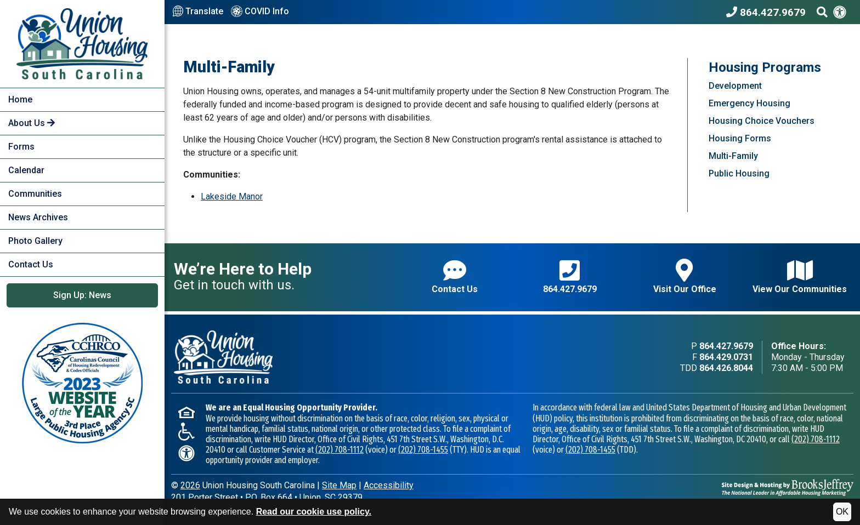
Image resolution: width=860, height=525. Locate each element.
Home (20, 99)
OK (842, 511)
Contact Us (30, 264)
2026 (190, 485)
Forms (21, 146)
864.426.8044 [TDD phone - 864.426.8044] (726, 368)
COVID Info (260, 12)
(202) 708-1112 (339, 449)
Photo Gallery (35, 241)
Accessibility (389, 485)
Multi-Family (733, 156)
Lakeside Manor (232, 196)
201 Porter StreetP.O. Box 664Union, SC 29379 (267, 497)
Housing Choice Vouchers (761, 121)
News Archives (38, 217)
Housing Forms (740, 138)
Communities (35, 194)
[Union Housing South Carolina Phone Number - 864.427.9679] (768, 12)
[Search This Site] (822, 12)
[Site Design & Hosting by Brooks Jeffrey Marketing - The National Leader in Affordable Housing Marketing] (787, 487)
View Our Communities (799, 276)
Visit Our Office (684, 276)
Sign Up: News (82, 295)
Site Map (339, 485)
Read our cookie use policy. (313, 511)
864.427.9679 (570, 276)
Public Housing (739, 173)
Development (735, 86)
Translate (198, 11)
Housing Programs (765, 67)
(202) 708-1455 (423, 449)
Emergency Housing (749, 103)
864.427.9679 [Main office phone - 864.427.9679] (726, 346)
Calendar (26, 170)
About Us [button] (31, 123)
